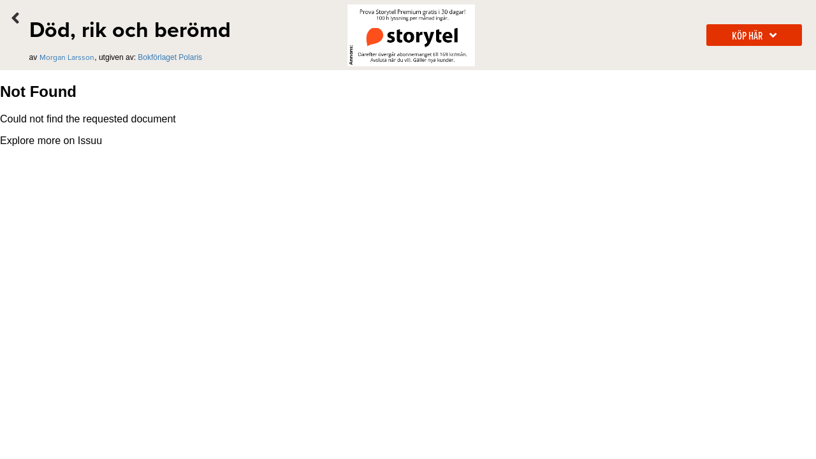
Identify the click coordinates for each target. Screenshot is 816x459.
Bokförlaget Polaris (170, 57)
